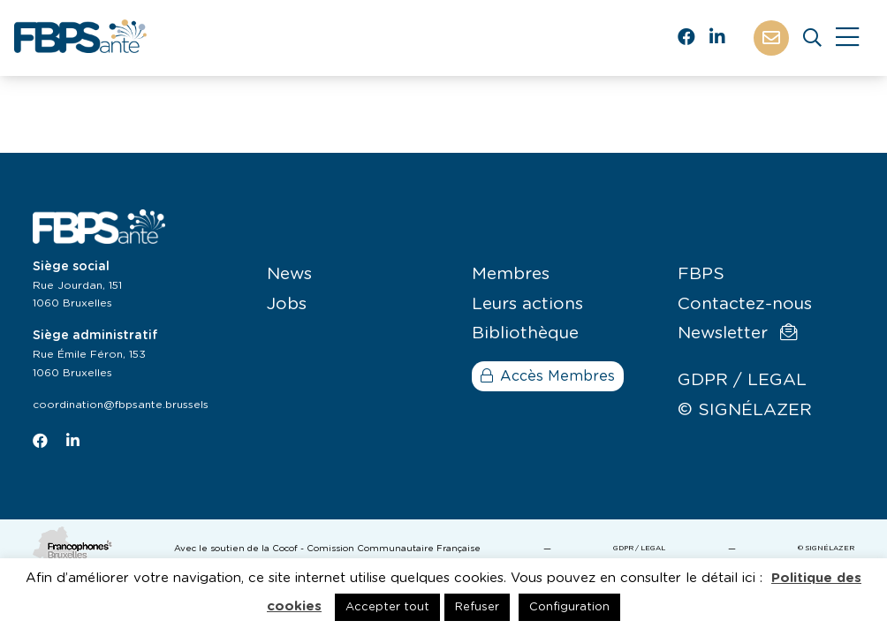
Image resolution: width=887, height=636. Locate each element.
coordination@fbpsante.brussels (120, 404)
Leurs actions (527, 304)
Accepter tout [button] (387, 607)
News (289, 274)
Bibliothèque (525, 333)
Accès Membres (548, 376)
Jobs (287, 304)
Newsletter (737, 333)
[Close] (847, 38)
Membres (511, 274)
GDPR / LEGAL (742, 380)
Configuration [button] (569, 607)
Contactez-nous (745, 304)
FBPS (701, 274)
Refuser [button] (477, 607)
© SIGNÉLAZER (745, 410)
